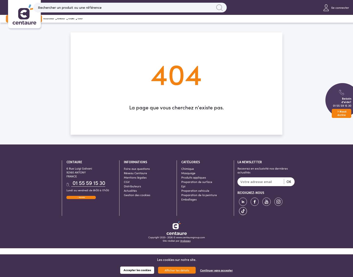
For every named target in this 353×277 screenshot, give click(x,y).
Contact (188, 23)
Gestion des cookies (137, 201)
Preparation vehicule (195, 197)
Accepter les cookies (137, 270)
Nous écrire (81, 205)
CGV (126, 188)
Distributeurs (139, 23)
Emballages (189, 206)
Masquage (188, 179)
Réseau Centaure (106, 23)
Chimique (187, 175)
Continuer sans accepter (216, 270)
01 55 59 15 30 (342, 105)
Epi (183, 192)
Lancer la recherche (238, 9)
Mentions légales (135, 184)
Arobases (185, 247)
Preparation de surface (196, 188)
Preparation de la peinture (199, 201)
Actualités (166, 23)
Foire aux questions (137, 175)
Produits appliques (193, 184)
